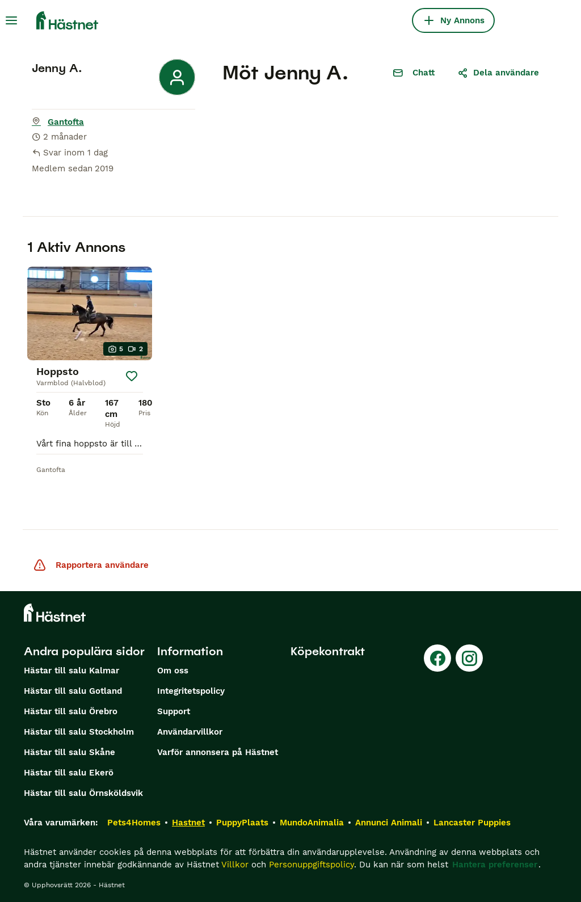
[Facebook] (437, 658)
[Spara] (131, 376)
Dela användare (498, 72)
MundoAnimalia (312, 822)
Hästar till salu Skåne (69, 752)
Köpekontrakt (327, 651)
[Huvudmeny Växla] (11, 20)
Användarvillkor (189, 732)
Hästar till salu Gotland (73, 691)
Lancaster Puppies (472, 822)
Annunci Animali (388, 822)
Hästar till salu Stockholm (79, 732)
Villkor (235, 864)
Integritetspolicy (191, 691)
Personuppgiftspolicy (311, 864)
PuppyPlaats (242, 822)
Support (173, 711)
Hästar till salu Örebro (70, 711)
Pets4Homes (134, 822)
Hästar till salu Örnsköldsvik (83, 793)
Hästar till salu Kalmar (71, 670)
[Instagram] (469, 658)
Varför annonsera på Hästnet (217, 752)
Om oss (172, 670)
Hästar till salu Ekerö (68, 773)
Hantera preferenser (494, 864)
